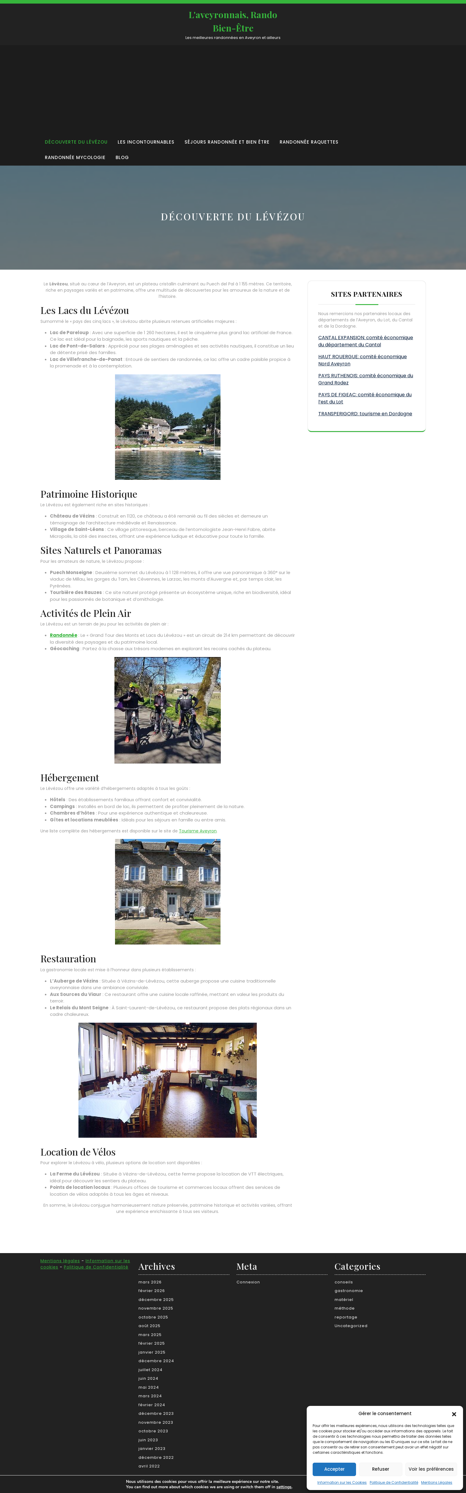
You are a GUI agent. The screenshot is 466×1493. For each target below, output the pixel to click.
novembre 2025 (155, 1308)
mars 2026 (150, 1282)
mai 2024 (148, 1387)
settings (282, 1486)
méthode (345, 1308)
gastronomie (349, 1291)
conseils (344, 1282)
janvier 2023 (152, 1448)
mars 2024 (150, 1396)
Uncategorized (351, 1326)
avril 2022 (149, 1466)
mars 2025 (150, 1335)
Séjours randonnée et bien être (227, 142)
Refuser (380, 1469)
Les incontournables (146, 142)
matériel (344, 1299)
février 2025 (151, 1343)
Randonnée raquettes (309, 142)
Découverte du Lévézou (76, 142)
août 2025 (149, 1326)
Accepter (334, 1469)
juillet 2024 (150, 1370)
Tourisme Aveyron (198, 831)
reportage (346, 1317)
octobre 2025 (153, 1317)
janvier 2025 (152, 1352)
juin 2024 (148, 1378)
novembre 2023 (155, 1422)
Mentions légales (60, 1261)
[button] (454, 1414)
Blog (122, 157)
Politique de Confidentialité (394, 1482)
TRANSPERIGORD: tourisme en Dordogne (365, 413)
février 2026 (151, 1291)
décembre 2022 (156, 1457)
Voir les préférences (431, 1469)
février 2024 (151, 1405)
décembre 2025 (156, 1299)
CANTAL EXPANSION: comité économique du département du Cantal (365, 341)
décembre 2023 (156, 1413)
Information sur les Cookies (342, 1482)
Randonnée (63, 635)
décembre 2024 (156, 1361)
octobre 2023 (153, 1431)
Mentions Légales (436, 1482)
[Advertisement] (216, 89)
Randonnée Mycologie (75, 157)
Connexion (248, 1282)
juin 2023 (148, 1440)
